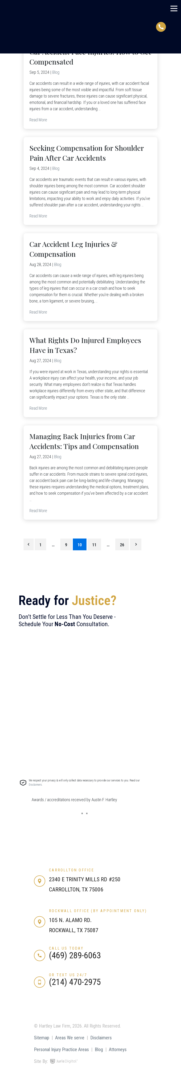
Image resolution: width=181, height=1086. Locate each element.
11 (94, 544)
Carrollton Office (71, 870)
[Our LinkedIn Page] (52, 1006)
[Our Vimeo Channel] (78, 1006)
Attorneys (118, 1049)
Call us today (66, 948)
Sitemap (41, 1038)
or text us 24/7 (68, 975)
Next (135, 544)
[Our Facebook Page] (38, 1006)
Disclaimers (101, 1038)
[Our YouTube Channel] (65, 1006)
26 (122, 544)
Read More (38, 119)
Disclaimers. (36, 784)
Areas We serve (69, 1038)
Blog (55, 72)
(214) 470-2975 (75, 982)
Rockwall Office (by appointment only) (98, 911)
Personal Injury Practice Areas (61, 1049)
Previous (29, 544)
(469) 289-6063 (75, 955)
